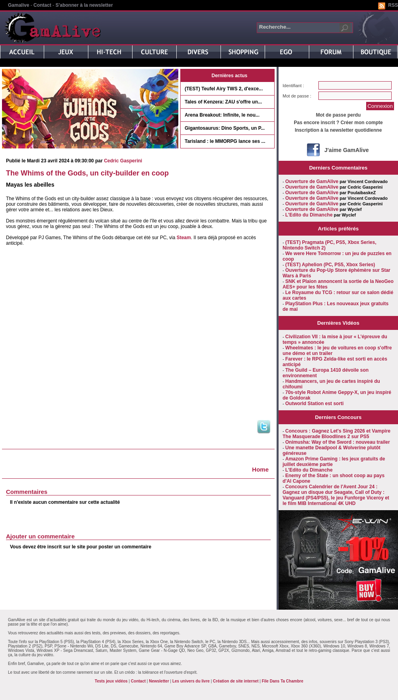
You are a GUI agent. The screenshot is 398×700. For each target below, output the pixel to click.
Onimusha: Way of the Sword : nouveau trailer (337, 442)
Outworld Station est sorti (314, 403)
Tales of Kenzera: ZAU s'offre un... (223, 102)
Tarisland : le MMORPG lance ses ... (225, 141)
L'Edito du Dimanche (309, 215)
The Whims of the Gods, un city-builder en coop (87, 173)
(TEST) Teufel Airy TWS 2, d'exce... (224, 89)
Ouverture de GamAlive (311, 181)
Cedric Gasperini (123, 161)
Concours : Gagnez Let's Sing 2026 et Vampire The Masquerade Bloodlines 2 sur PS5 (336, 433)
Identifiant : (293, 85)
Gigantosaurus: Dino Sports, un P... (225, 128)
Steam (184, 237)
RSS (393, 5)
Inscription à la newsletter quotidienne (338, 130)
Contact (42, 5)
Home (260, 469)
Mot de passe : (297, 96)
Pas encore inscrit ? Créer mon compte (338, 122)
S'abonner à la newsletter (84, 5)
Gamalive (18, 5)
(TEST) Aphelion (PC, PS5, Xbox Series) (330, 264)
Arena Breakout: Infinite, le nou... (222, 115)
